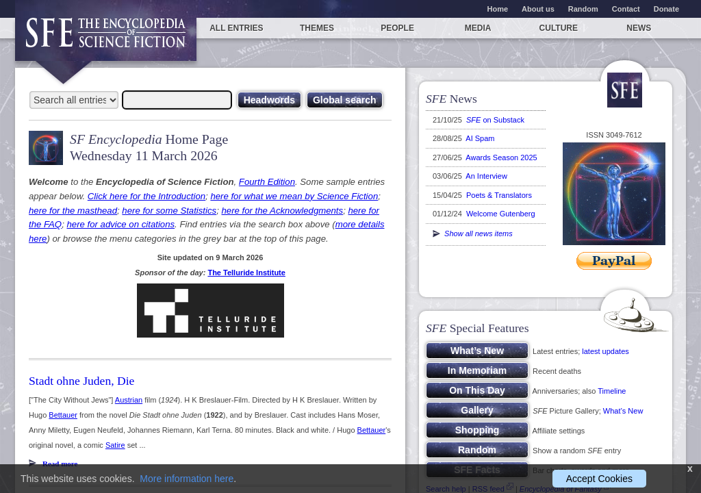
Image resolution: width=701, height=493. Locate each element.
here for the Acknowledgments (282, 210)
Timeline (612, 391)
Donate (666, 9)
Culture (558, 28)
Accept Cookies (599, 478)
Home (498, 9)
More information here (186, 478)
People (397, 28)
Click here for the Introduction (146, 196)
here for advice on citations (120, 224)
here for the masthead (73, 210)
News (638, 28)
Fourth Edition (267, 182)
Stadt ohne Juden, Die (81, 381)
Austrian (128, 400)
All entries (236, 28)
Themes (317, 28)
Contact (626, 9)
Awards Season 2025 (501, 157)
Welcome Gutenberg (500, 214)
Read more (59, 463)
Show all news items (473, 233)
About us (538, 9)
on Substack (495, 120)
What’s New (623, 411)
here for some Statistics (169, 210)
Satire (115, 445)
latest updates (605, 351)
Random (583, 9)
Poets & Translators (499, 195)
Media (478, 28)
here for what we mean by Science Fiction (294, 196)
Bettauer (63, 415)
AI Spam (480, 138)
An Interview (486, 176)
